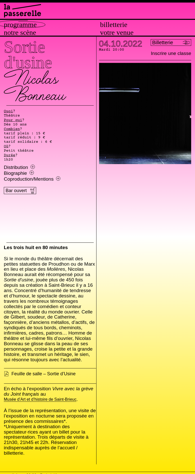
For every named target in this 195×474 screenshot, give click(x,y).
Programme (20, 24)
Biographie (19, 173)
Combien (12, 129)
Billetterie (113, 24)
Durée (9, 155)
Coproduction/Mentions (32, 179)
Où (6, 147)
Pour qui (13, 120)
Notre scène (20, 32)
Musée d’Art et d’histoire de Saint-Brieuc (40, 399)
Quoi (8, 111)
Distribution (19, 167)
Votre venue (116, 32)
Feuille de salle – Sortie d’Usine (43, 373)
